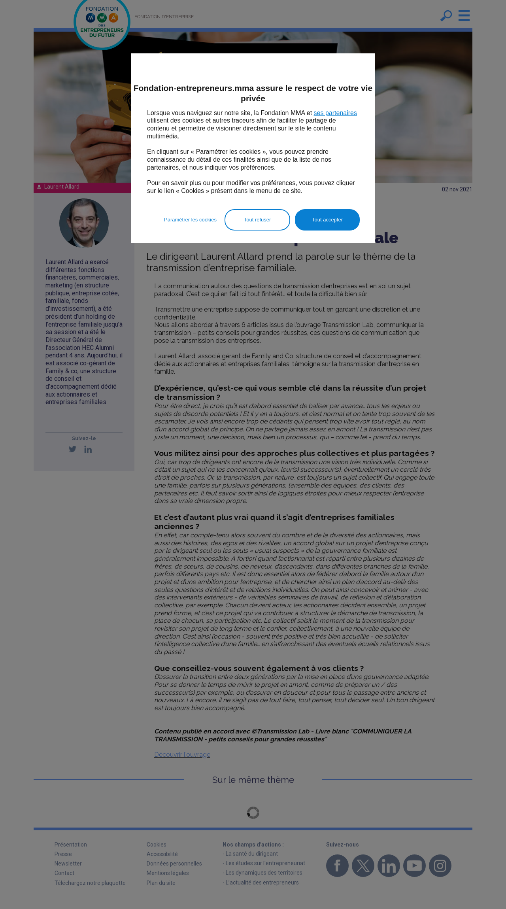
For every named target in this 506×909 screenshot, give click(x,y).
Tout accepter (327, 220)
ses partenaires (335, 113)
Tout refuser (257, 220)
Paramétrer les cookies (190, 220)
